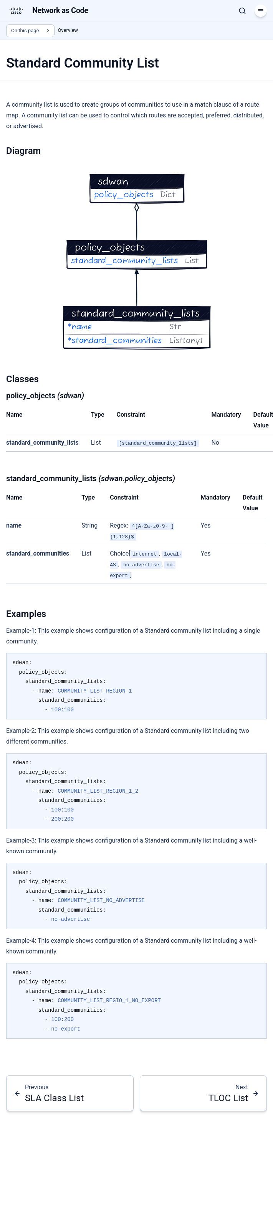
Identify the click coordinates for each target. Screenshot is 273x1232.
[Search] (242, 10)
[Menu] (261, 11)
